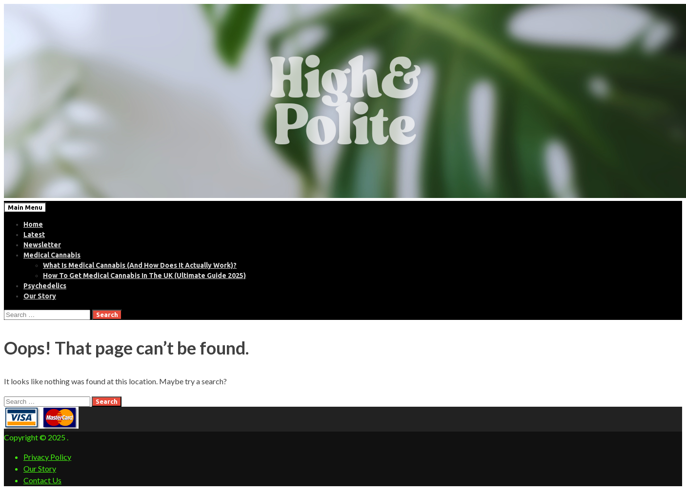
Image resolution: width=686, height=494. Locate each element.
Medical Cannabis (52, 255)
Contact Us (42, 480)
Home (33, 224)
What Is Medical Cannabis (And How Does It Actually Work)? (140, 265)
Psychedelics (44, 286)
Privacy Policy (47, 456)
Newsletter (42, 245)
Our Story (39, 296)
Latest (34, 234)
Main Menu (25, 207)
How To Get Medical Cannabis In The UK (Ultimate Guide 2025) (144, 275)
